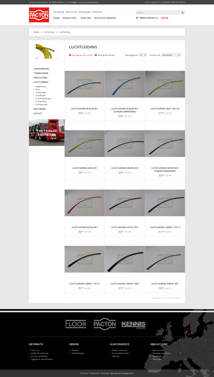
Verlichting (40, 77)
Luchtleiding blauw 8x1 (84, 108)
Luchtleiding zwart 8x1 (165, 283)
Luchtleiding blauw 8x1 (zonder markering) (124, 110)
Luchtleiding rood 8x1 (85, 227)
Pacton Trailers (58, 2)
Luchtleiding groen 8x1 (124, 168)
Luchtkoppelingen (44, 98)
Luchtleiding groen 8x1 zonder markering (164, 169)
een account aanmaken (89, 2)
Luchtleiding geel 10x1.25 (165, 108)
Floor (38, 89)
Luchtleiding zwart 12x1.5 (165, 227)
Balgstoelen (41, 86)
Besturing (39, 108)
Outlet (37, 113)
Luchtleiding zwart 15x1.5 (85, 283)
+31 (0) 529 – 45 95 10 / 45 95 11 (173, 2)
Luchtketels (41, 95)
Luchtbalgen (41, 92)
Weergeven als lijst (105, 55)
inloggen (73, 2)
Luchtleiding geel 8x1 (84, 168)
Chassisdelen (41, 68)
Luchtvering (49, 32)
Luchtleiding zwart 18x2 (125, 283)
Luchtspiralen (42, 104)
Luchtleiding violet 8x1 (124, 227)
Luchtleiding (64, 32)
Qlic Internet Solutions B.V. (122, 373)
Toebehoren (40, 73)
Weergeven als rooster (81, 55)
